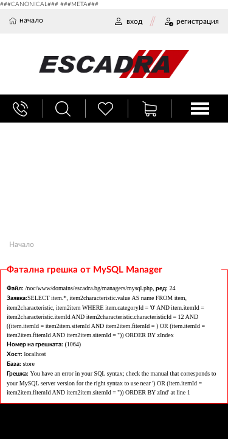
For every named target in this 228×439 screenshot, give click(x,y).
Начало (21, 244)
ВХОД (128, 21)
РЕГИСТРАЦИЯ (191, 21)
